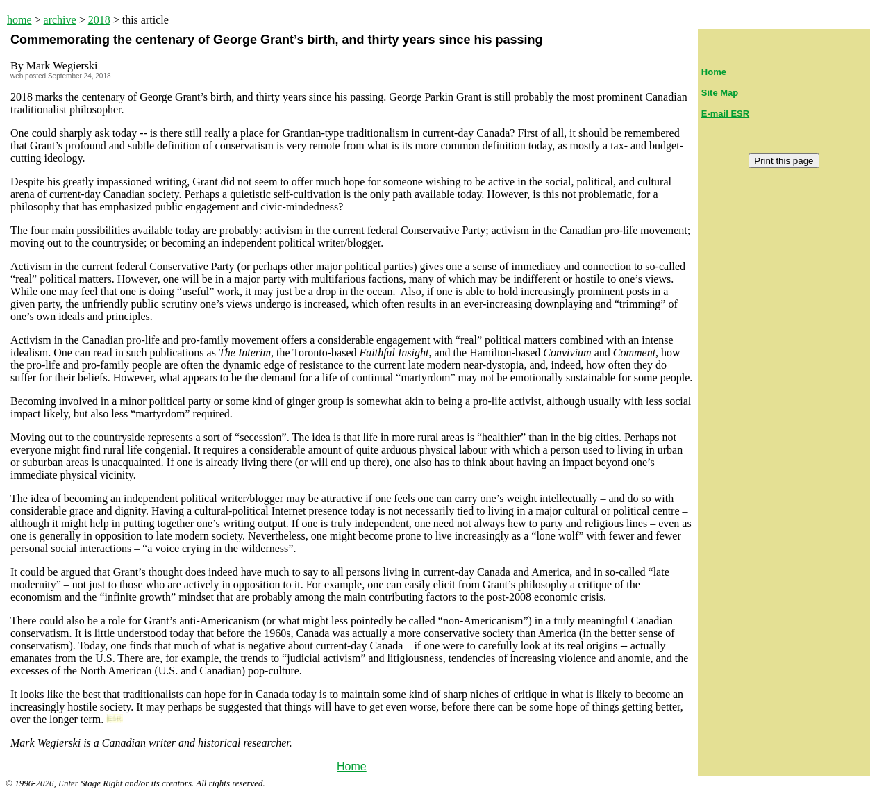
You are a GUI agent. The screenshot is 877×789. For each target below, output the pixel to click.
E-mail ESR (725, 113)
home (19, 20)
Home (352, 766)
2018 (99, 20)
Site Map (719, 93)
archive (60, 20)
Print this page (783, 161)
